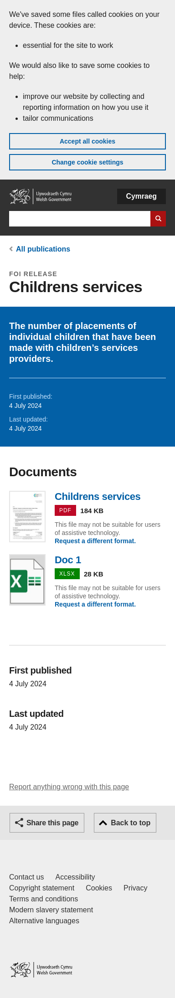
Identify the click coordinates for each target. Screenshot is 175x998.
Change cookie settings (87, 162)
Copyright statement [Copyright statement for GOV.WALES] (41, 888)
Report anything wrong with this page (69, 787)
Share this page (52, 823)
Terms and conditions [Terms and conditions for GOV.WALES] (43, 899)
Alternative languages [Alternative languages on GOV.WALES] (44, 921)
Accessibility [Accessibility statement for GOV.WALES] (75, 877)
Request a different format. (95, 541)
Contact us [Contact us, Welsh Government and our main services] (26, 877)
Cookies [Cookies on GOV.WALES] (99, 888)
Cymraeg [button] (141, 196)
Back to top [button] (130, 823)
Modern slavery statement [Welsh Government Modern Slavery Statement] (51, 910)
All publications (43, 249)
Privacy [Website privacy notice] (135, 888)
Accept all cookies (87, 141)
